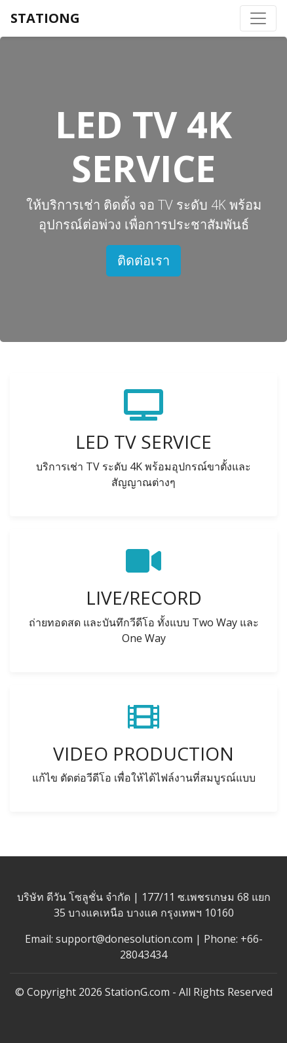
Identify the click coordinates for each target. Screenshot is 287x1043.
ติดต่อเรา (143, 260)
